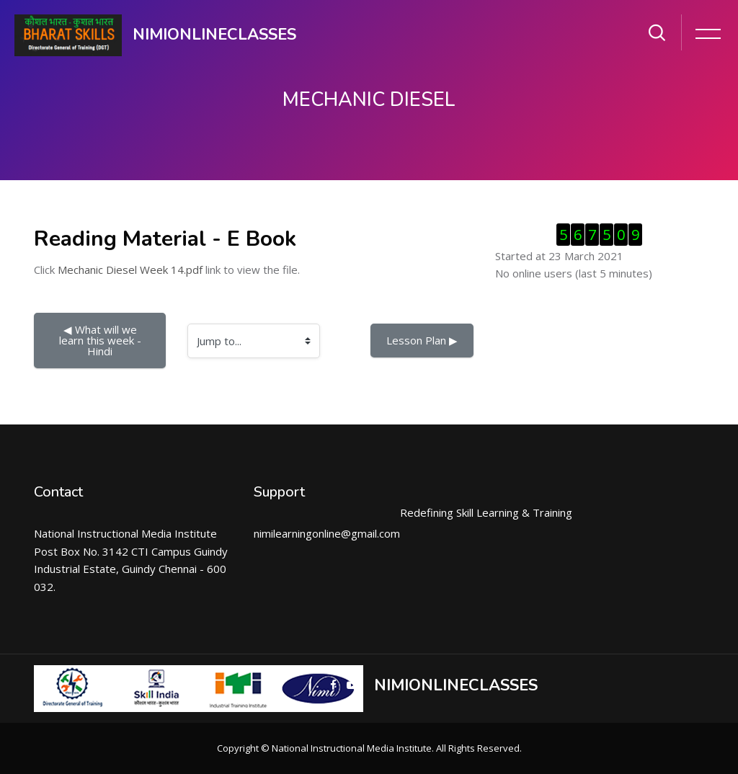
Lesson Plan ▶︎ (422, 340)
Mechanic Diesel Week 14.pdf (130, 269)
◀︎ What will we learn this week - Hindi (101, 340)
